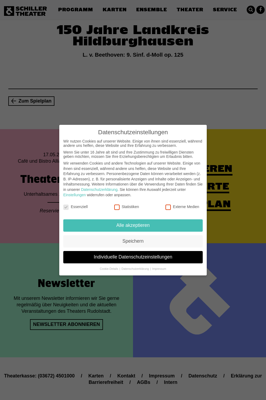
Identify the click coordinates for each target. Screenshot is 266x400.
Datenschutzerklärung (99, 187)
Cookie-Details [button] (109, 266)
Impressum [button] (159, 266)
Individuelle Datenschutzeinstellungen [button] (133, 254)
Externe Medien (182, 204)
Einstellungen (74, 192)
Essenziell (75, 204)
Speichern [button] (133, 238)
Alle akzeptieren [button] (133, 223)
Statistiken (126, 204)
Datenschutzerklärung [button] (135, 266)
